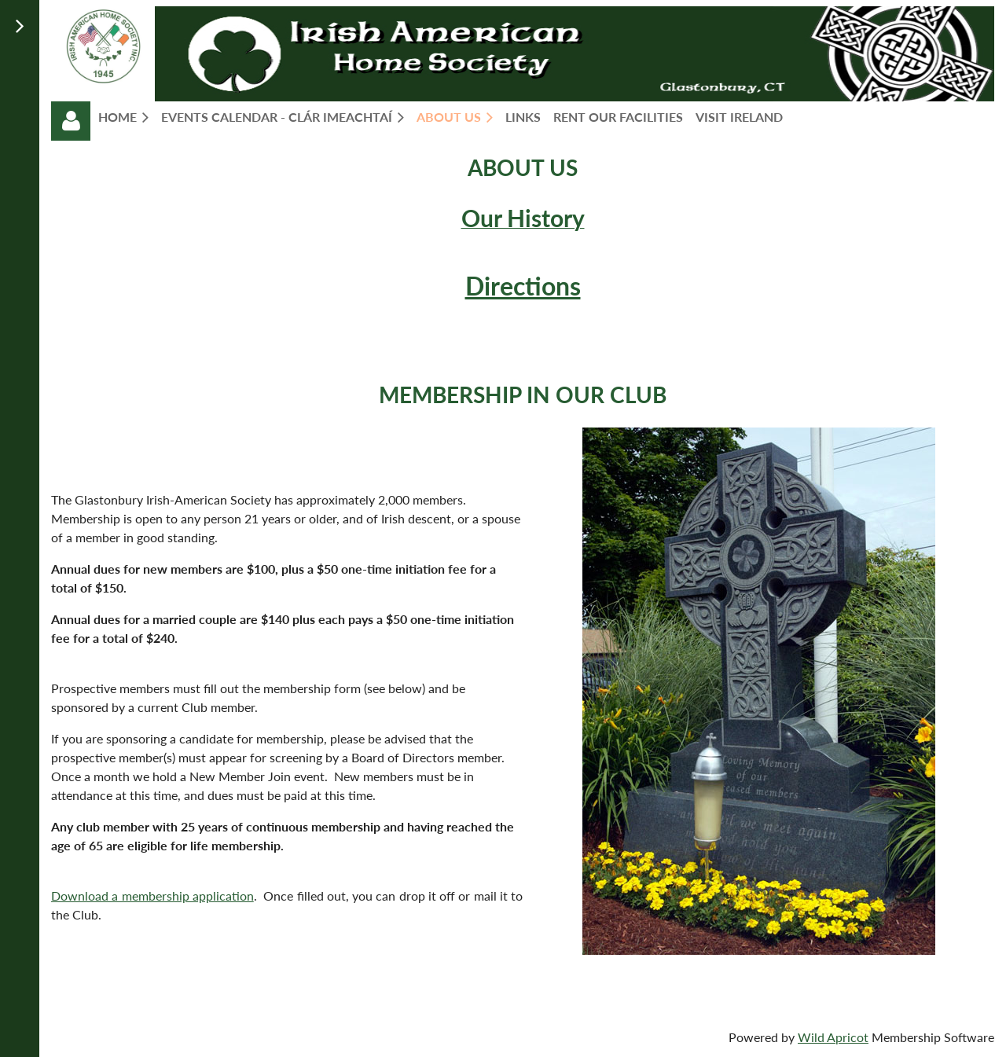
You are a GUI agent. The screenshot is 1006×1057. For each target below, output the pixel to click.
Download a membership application (152, 895)
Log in (70, 121)
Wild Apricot (833, 1036)
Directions (523, 285)
